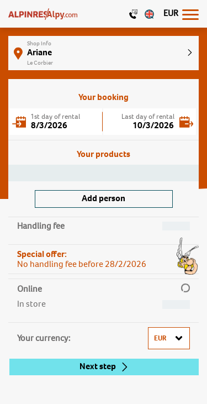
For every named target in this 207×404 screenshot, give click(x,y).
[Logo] (42, 14)
